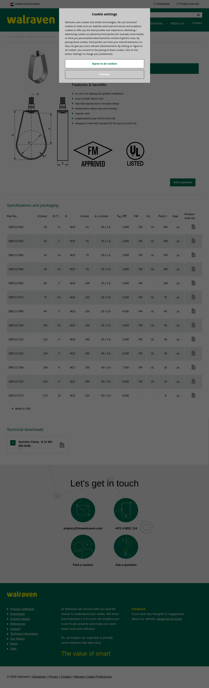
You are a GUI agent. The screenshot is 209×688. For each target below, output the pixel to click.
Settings (104, 74)
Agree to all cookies (104, 63)
